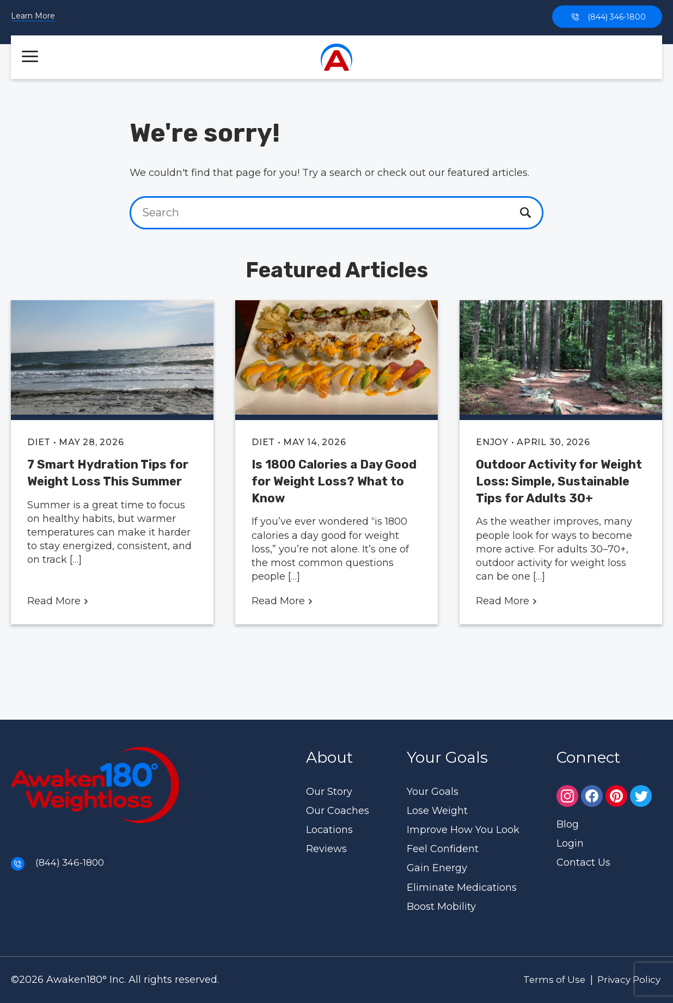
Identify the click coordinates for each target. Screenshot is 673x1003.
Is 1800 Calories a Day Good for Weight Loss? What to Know (334, 481)
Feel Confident (443, 849)
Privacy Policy (625, 980)
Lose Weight (437, 811)
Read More (58, 601)
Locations (329, 830)
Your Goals (432, 792)
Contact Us (583, 862)
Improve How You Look (463, 830)
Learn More (33, 16)
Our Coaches (337, 811)
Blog (567, 824)
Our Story (329, 792)
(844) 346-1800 (607, 16)
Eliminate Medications (462, 887)
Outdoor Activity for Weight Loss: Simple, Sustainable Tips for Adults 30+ (559, 481)
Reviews (326, 849)
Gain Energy (437, 868)
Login (570, 843)
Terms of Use (545, 980)
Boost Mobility (441, 907)
